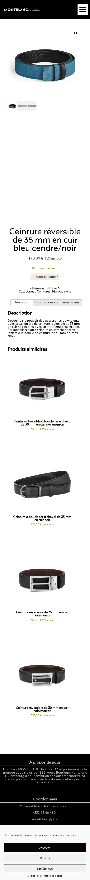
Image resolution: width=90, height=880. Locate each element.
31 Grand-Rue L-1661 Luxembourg (45, 806)
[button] (75, 33)
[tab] (21, 302)
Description (22, 302)
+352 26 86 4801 (45, 812)
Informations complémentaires (57, 302)
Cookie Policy (35, 876)
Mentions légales (53, 876)
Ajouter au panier (45, 277)
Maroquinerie (61, 291)
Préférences (45, 868)
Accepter (45, 847)
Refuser (45, 858)
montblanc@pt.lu (45, 819)
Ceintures (43, 291)
